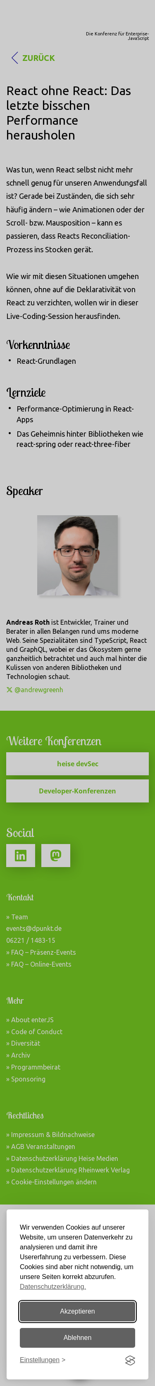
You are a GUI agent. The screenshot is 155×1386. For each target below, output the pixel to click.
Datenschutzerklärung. (53, 1286)
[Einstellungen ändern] (42, 1360)
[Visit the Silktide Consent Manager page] (130, 1360)
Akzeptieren (77, 1311)
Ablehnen (78, 1337)
